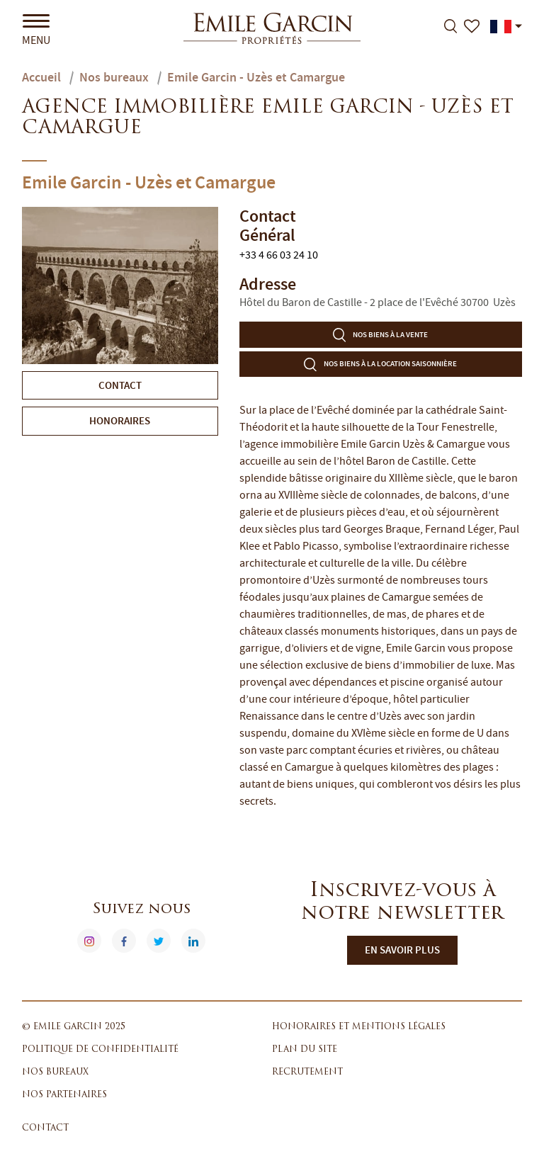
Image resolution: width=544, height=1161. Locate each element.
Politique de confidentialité (100, 1050)
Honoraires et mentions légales (359, 1027)
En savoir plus (402, 950)
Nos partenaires (64, 1095)
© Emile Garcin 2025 (73, 1027)
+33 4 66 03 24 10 (278, 255)
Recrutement (307, 1072)
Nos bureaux (55, 1072)
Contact (45, 1128)
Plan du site (304, 1050)
